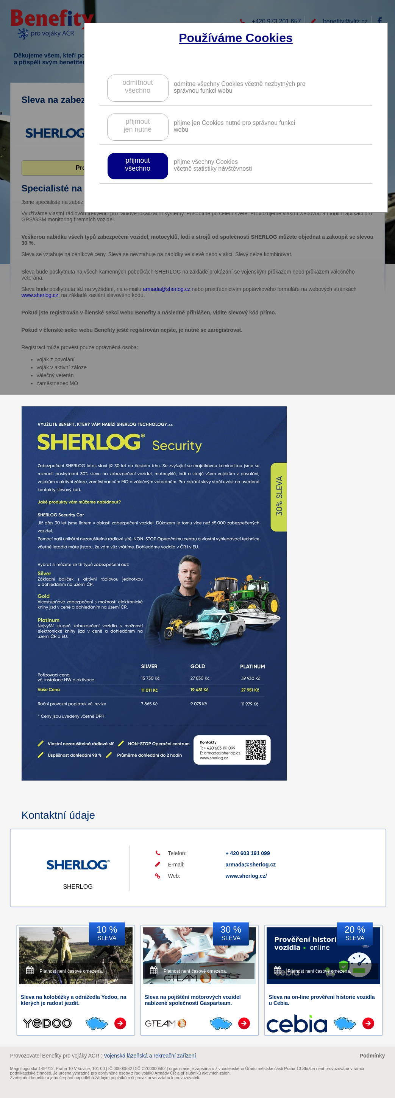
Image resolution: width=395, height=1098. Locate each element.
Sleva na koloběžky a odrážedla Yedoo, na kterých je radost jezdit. (73, 1000)
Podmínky (372, 1056)
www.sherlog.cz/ (246, 876)
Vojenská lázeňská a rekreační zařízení (150, 1056)
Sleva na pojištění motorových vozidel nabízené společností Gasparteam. (193, 1000)
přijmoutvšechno (137, 164)
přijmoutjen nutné (137, 125)
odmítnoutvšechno (137, 86)
